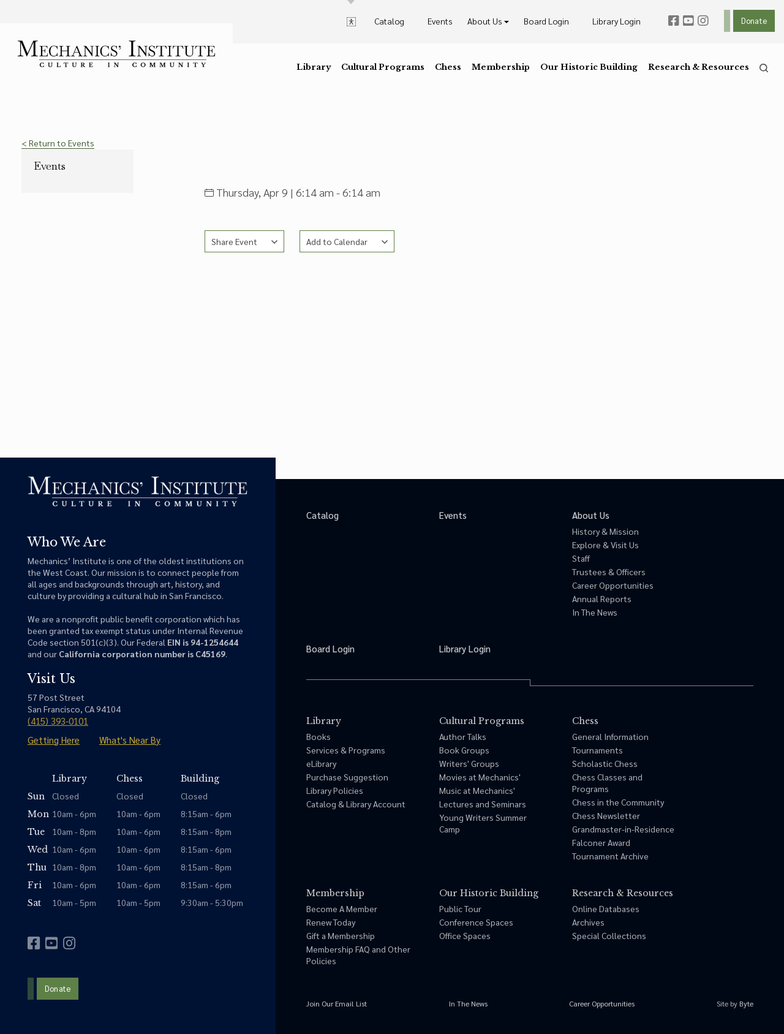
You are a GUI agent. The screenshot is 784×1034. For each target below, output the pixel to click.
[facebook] (673, 21)
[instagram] (703, 21)
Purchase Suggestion (347, 776)
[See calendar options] (347, 241)
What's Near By (129, 739)
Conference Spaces (476, 921)
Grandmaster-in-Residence (623, 828)
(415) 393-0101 (58, 720)
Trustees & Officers (609, 571)
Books (318, 736)
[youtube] (688, 21)
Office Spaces (465, 935)
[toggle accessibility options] (351, 21)
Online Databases (605, 908)
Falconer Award (601, 842)
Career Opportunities (613, 585)
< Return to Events (57, 142)
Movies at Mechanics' (480, 776)
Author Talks (462, 736)
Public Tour (460, 908)
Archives (588, 921)
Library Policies (334, 790)
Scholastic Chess (605, 763)
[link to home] (116, 53)
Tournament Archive (610, 855)
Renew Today (330, 921)
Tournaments (597, 749)
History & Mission (605, 531)
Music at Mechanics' (477, 790)
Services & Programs (345, 749)
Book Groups (464, 749)
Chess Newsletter (606, 815)
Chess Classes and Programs (607, 782)
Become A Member (341, 908)
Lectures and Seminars (482, 803)
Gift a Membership (340, 935)
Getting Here (54, 739)
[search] (764, 68)
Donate (754, 20)
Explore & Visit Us (605, 544)
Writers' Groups (469, 763)
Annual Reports (601, 598)
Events (50, 166)
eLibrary (321, 763)
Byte (746, 1003)
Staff (581, 558)
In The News (594, 611)
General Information (610, 736)
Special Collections (609, 935)
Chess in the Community (618, 801)
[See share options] (244, 241)
